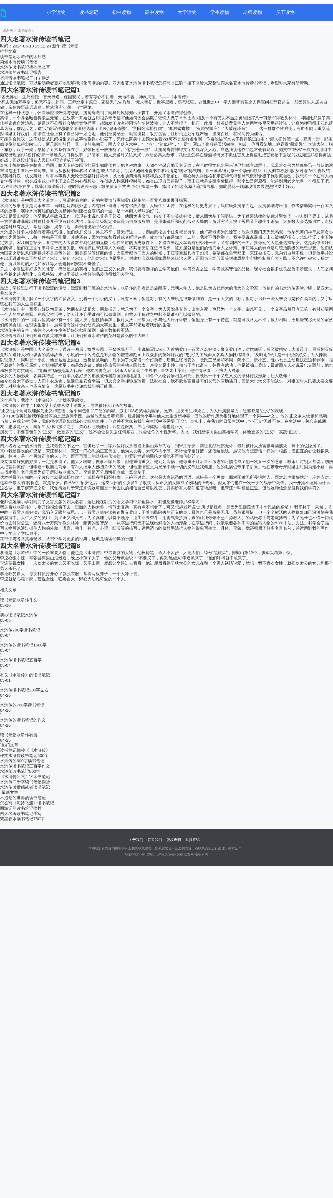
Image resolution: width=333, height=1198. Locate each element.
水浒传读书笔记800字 (20, 771)
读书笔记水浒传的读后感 (23, 56)
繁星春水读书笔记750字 (22, 818)
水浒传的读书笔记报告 (21, 72)
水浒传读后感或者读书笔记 (25, 787)
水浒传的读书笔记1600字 (23, 645)
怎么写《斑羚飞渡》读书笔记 (27, 803)
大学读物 (187, 12)
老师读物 (252, 12)
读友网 (8, 31)
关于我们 (136, 840)
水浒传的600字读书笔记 (22, 760)
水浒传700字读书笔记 (20, 630)
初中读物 (121, 12)
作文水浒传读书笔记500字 (24, 755)
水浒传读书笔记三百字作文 (25, 766)
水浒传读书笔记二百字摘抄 (25, 77)
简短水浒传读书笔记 (18, 61)
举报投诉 (192, 840)
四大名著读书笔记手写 (21, 813)
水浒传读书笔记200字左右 (24, 690)
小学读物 (56, 12)
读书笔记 (88, 12)
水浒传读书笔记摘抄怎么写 (25, 67)
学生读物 (219, 12)
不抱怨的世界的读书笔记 (23, 797)
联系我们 (155, 840)
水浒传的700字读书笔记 (22, 705)
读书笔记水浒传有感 (18, 735)
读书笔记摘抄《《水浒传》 (25, 750)
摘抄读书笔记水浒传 (18, 615)
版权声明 (174, 840)
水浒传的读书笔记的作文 (23, 720)
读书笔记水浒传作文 (18, 600)
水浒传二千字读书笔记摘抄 (25, 781)
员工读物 (285, 12)
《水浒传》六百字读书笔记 (25, 776)
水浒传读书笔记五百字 (21, 660)
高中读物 (154, 12)
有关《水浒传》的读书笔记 (25, 675)
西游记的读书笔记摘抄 (21, 808)
